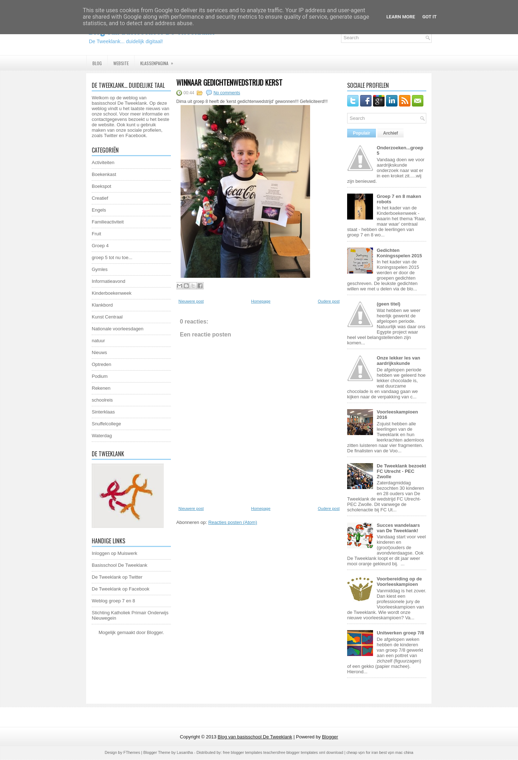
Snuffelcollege (106, 423)
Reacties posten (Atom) (232, 522)
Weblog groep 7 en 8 (113, 600)
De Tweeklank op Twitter (117, 577)
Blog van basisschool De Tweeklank (255, 736)
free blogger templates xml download (310, 752)
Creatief (100, 198)
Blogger (155, 632)
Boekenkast (104, 174)
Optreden (101, 364)
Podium (100, 376)
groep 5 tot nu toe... (112, 257)
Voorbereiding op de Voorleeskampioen (399, 581)
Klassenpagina (159, 60)
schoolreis (102, 400)
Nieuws (99, 352)
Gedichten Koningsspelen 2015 (399, 253)
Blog (97, 63)
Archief (390, 133)
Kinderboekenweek (112, 293)
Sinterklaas (103, 412)
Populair (361, 133)
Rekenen (101, 388)
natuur (98, 340)
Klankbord (102, 305)
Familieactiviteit (108, 222)
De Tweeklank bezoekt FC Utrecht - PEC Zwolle (401, 471)
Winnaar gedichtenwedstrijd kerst (229, 82)
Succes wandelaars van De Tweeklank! (398, 527)
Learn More (400, 16)
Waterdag (102, 435)
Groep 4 (100, 245)
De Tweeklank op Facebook (120, 589)
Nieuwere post (191, 301)
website (106, 124)
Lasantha (185, 752)
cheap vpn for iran (362, 752)
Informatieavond (108, 281)
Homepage (261, 301)
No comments (226, 92)
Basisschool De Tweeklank (119, 565)
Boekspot (101, 186)
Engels (99, 210)
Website (121, 63)
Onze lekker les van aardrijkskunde (398, 360)
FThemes (131, 752)
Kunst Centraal (107, 317)
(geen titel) (388, 304)
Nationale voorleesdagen (118, 328)
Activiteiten (103, 162)
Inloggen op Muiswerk (114, 553)
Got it (429, 16)
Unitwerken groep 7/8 (400, 632)
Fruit (96, 233)
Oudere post (329, 301)
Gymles (100, 269)
